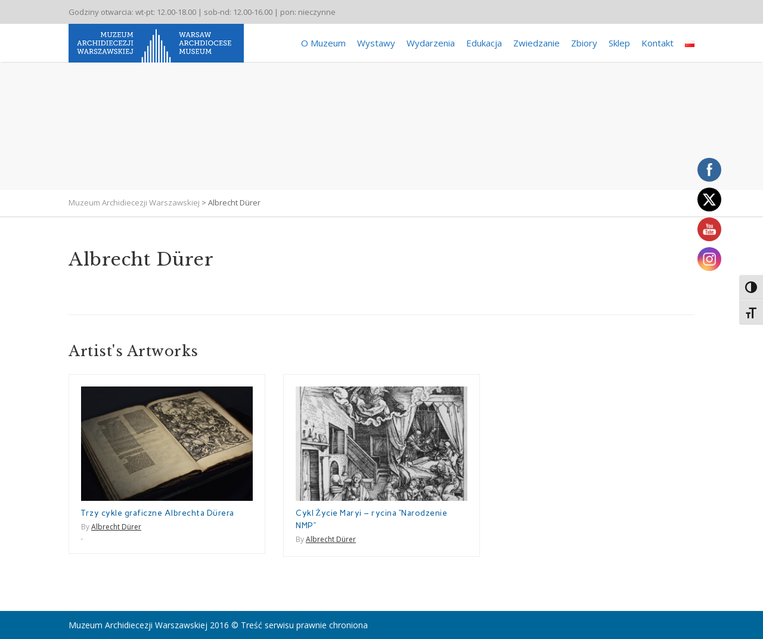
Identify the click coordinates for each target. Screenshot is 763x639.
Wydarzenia (431, 43)
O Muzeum (323, 43)
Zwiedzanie (536, 43)
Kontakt (657, 43)
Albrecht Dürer (116, 527)
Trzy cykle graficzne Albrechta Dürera (157, 513)
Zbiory (584, 43)
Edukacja (484, 43)
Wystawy (376, 43)
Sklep (619, 43)
